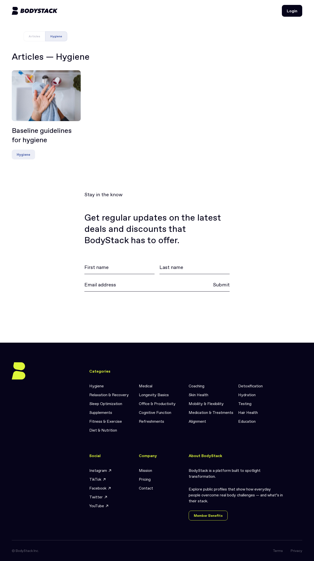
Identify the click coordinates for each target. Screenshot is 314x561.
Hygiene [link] (96, 386)
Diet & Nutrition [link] (103, 430)
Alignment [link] (197, 421)
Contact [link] (146, 488)
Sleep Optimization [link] (105, 403)
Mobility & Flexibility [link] (206, 403)
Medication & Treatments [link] (211, 412)
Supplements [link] (100, 412)
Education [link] (247, 421)
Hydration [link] (247, 394)
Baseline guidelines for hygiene (42, 135)
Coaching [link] (196, 386)
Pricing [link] (145, 479)
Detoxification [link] (250, 386)
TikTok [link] (97, 479)
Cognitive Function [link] (155, 412)
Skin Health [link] (198, 394)
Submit (221, 284)
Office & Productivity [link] (157, 403)
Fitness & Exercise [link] (105, 421)
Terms (278, 550)
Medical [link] (145, 386)
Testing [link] (244, 403)
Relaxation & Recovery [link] (109, 394)
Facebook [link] (100, 488)
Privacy (296, 550)
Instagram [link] (100, 470)
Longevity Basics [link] (154, 394)
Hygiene (23, 154)
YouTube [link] (99, 506)
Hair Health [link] (248, 412)
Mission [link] (145, 470)
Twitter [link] (98, 497)
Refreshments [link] (151, 421)
